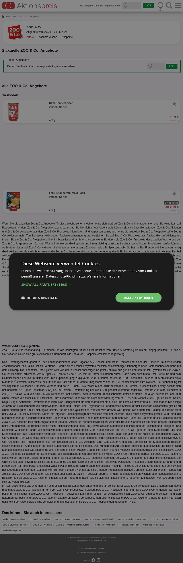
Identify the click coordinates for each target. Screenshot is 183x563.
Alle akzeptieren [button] (138, 297)
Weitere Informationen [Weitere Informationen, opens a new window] (104, 276)
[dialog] (91, 281)
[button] (91, 284)
